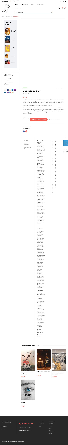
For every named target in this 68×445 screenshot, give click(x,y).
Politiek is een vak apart (13, 40)
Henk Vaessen (55, 148)
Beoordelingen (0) (27, 148)
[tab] (27, 141)
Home (3, 16)
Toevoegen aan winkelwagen (39, 119)
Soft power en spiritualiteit (43, 371)
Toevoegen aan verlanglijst (55, 119)
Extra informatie (26, 144)
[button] (5, 1)
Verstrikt (23, 402)
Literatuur (8, 16)
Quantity (24, 117)
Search (51, 12)
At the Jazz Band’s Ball (57, 373)
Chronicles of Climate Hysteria (13, 31)
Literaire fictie (27, 128)
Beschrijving (27, 140)
